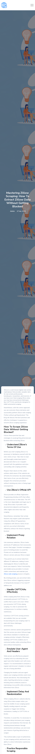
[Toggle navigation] (32, 5)
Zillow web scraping (10, 574)
